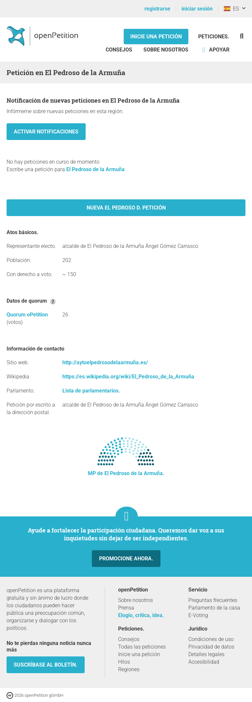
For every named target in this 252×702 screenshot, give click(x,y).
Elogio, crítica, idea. (141, 615)
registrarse (157, 9)
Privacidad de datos (211, 647)
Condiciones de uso (211, 639)
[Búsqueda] (242, 36)
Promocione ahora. (126, 558)
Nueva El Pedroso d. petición (126, 208)
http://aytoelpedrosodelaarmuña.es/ (105, 362)
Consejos (119, 50)
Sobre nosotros (165, 50)
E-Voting (198, 615)
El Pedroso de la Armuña (95, 169)
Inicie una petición (156, 36)
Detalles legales (206, 654)
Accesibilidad (203, 662)
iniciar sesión (197, 9)
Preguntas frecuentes (212, 600)
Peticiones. (213, 36)
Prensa (126, 608)
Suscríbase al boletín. (45, 665)
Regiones (128, 669)
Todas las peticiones (142, 647)
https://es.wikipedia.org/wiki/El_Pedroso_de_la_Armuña (128, 376)
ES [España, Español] (231, 9)
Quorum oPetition (27, 314)
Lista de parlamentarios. (91, 391)
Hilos (124, 662)
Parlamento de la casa (214, 608)
